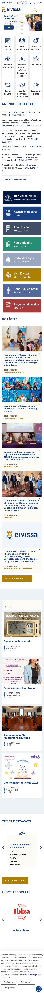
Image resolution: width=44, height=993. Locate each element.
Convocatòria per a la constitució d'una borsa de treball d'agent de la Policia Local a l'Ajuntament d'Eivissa (21, 123)
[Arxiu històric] (22, 228)
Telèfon (13, 858)
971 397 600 (7, 3)
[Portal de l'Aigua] (22, 259)
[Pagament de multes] (22, 306)
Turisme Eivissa (21, 930)
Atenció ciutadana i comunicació (20, 846)
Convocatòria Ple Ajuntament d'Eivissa (17, 736)
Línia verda (15, 865)
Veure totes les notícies (16, 578)
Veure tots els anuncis (15, 179)
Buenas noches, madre (18, 641)
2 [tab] (22, 26)
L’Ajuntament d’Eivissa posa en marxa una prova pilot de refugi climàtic (20, 408)
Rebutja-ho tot (9, 988)
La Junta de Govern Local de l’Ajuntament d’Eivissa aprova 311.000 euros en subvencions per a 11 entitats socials (21, 456)
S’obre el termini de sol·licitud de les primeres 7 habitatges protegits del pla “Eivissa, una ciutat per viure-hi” (21, 157)
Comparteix (39, 353)
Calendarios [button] (22, 607)
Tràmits (13, 861)
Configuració (8, 982)
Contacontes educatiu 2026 (21, 782)
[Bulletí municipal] (22, 197)
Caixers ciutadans (18, 855)
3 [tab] (22, 29)
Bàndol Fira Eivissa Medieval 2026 (16, 147)
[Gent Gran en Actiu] (22, 290)
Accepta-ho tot (26, 982)
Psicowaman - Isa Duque (19, 687)
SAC (12, 851)
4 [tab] (22, 33)
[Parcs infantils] (22, 244)
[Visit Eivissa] (22, 275)
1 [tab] (22, 22)
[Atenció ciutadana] (22, 213)
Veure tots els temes (14, 880)
